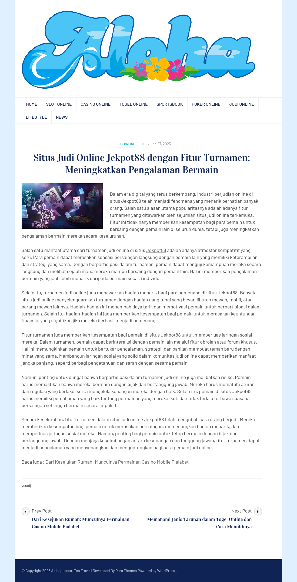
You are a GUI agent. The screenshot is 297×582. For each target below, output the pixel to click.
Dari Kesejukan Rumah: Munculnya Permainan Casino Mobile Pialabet (117, 462)
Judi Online (241, 104)
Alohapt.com (61, 570)
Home (31, 104)
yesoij (26, 485)
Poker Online (206, 104)
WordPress (166, 570)
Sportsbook (170, 104)
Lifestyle (36, 116)
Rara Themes (126, 570)
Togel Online (133, 104)
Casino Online (96, 104)
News (62, 116)
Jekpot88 (156, 250)
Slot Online (59, 104)
